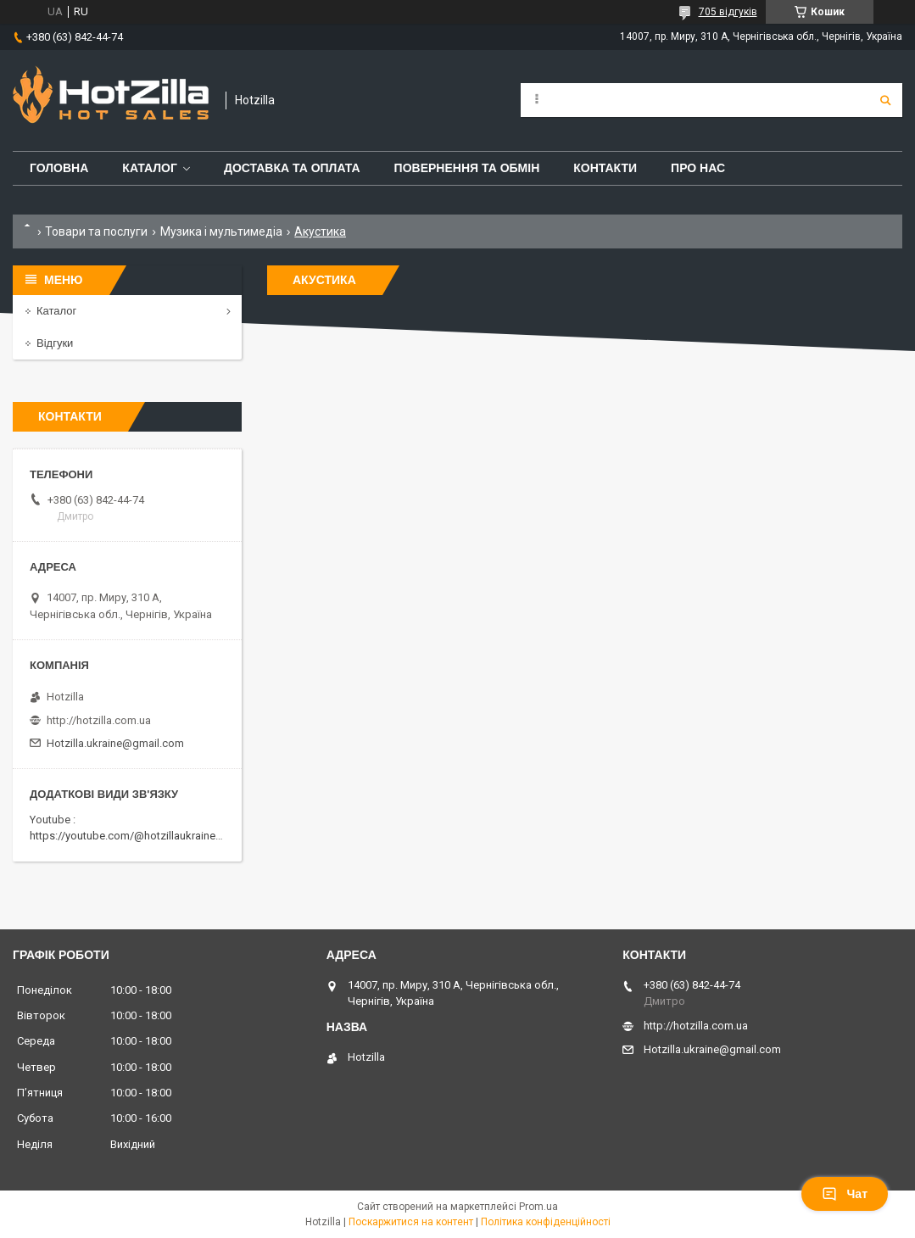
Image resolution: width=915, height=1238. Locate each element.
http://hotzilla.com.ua (99, 720)
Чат (845, 1194)
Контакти (605, 168)
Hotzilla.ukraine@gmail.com (115, 743)
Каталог (149, 168)
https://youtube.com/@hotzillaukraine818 (131, 835)
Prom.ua (538, 1207)
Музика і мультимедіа (221, 231)
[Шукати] (885, 100)
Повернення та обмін (467, 168)
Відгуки (54, 343)
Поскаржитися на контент (411, 1222)
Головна (59, 168)
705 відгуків (728, 12)
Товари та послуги (96, 231)
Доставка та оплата (292, 168)
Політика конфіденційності (546, 1222)
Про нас (698, 168)
